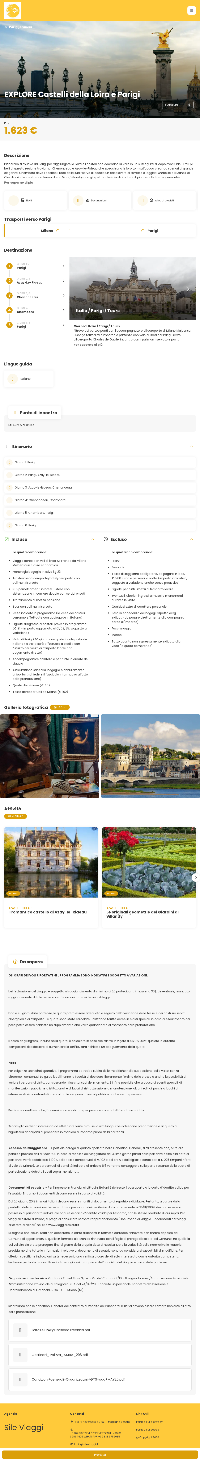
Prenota (100, 1455)
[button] (191, 10)
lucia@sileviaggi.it (86, 1444)
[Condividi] (178, 105)
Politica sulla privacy (149, 1422)
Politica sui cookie (147, 1429)
